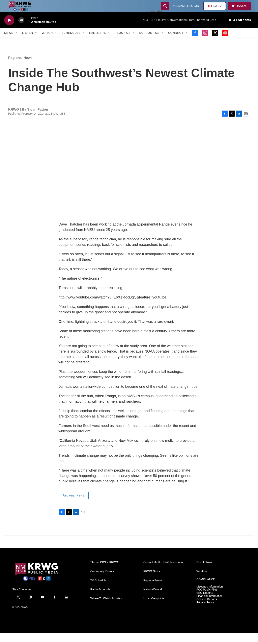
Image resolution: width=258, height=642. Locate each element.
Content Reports (206, 608)
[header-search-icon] (166, 10)
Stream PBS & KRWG (104, 571)
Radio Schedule (100, 598)
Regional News (20, 67)
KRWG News (151, 580)
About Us (123, 41)
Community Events (102, 580)
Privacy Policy (205, 611)
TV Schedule (98, 589)
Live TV (216, 10)
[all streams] (239, 29)
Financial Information (209, 605)
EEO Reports (204, 601)
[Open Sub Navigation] (16, 41)
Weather (201, 580)
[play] (9, 29)
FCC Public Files (206, 598)
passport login (186, 10)
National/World (152, 598)
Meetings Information (209, 595)
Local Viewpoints (154, 607)
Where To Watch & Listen (106, 607)
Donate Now (204, 571)
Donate (243, 10)
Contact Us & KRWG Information (163, 571)
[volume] (21, 29)
